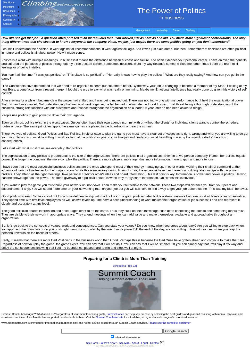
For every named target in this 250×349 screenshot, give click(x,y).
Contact (7, 24)
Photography (10, 15)
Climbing (190, 30)
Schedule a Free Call (125, 265)
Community (9, 19)
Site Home (9, 2)
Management (143, 30)
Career (176, 30)
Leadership (161, 30)
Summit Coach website (110, 317)
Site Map (123, 342)
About (135, 342)
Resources (9, 11)
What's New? (109, 342)
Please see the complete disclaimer (170, 322)
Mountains (8, 7)
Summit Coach (115, 314)
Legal (144, 342)
